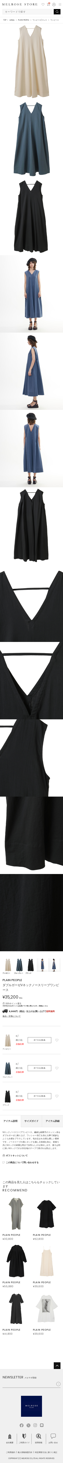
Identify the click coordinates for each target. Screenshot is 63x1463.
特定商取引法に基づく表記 (46, 1452)
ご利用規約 (10, 1452)
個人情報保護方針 (25, 1452)
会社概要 (9, 1439)
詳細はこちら (43, 1006)
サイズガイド (31, 1121)
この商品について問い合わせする (22, 1162)
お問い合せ (53, 1439)
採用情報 (38, 1439)
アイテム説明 (10, 1121)
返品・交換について (12, 1016)
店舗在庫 (20, 1044)
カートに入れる (39, 1040)
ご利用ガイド (24, 1439)
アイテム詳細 (53, 1121)
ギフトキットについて (17, 1156)
